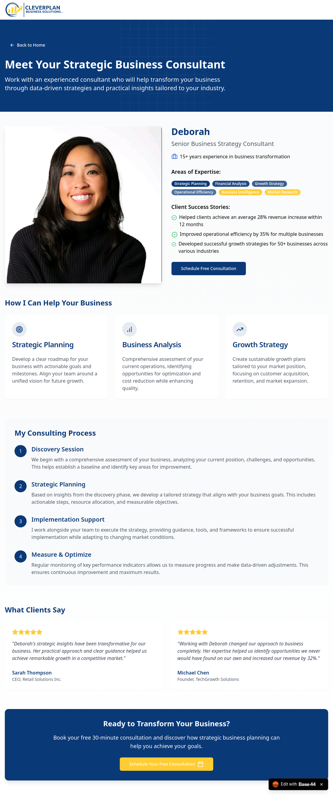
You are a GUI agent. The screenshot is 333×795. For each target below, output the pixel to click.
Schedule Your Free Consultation (166, 764)
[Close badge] (321, 784)
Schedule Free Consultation (208, 268)
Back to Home (27, 45)
